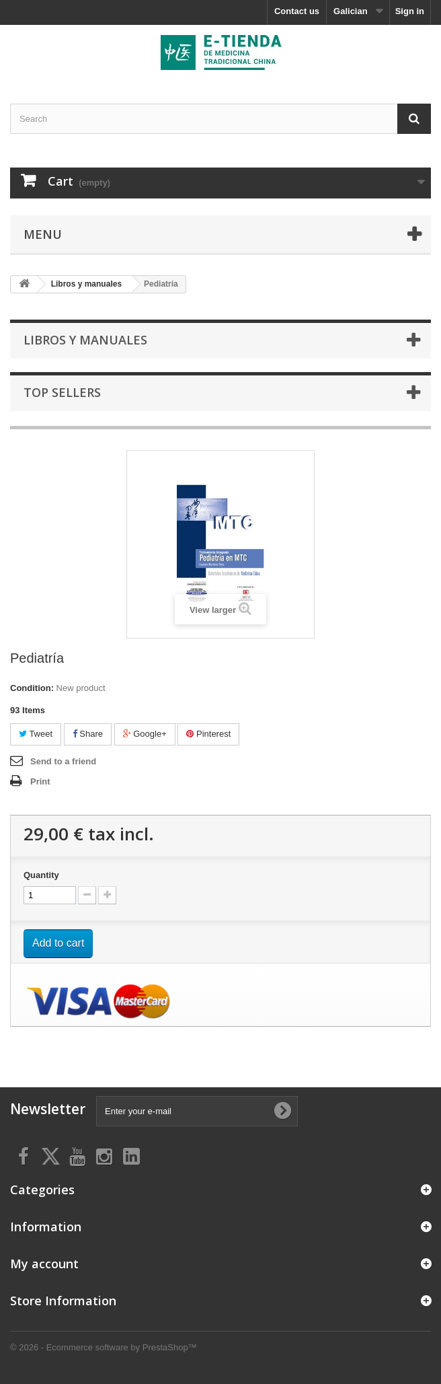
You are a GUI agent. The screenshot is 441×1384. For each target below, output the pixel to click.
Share (88, 734)
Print (40, 781)
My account (44, 1263)
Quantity (41, 875)
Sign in (409, 11)
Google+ (145, 734)
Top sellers (62, 392)
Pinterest (208, 734)
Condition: (32, 688)
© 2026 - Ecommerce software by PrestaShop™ (103, 1347)
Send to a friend (63, 761)
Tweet (35, 734)
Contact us (296, 11)
